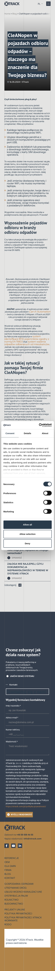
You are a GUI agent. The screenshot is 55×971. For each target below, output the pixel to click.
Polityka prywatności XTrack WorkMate (23, 919)
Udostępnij (10, 585)
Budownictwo (13, 903)
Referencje (11, 858)
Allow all (27, 524)
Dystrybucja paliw (16, 895)
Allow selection (27, 534)
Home (7, 13)
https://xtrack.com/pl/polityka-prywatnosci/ (26, 806)
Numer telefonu (13, 730)
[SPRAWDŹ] (8, 557)
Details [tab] (27, 433)
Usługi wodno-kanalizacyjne (23, 891)
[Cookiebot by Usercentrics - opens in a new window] (39, 425)
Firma (7, 870)
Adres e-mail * (12, 718)
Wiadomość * (12, 742)
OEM (7, 862)
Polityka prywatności (18, 913)
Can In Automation (39, 311)
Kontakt (9, 878)
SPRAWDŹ (17, 557)
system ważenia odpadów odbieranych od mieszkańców (26, 343)
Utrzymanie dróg (15, 887)
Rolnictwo (11, 899)
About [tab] (45, 433)
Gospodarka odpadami (18, 883)
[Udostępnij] (19, 585)
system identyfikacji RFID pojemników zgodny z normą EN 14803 (26, 339)
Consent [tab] (9, 433)
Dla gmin (10, 866)
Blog (14, 13)
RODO (7, 924)
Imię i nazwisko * (13, 706)
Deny (27, 543)
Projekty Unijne (14, 909)
